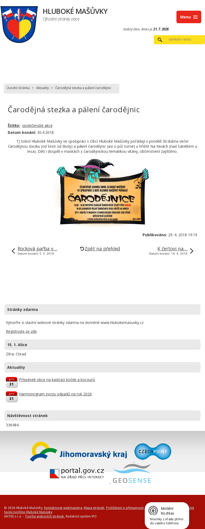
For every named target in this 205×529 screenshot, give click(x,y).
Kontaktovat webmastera (63, 508)
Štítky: (14, 125)
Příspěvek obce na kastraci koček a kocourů (57, 379)
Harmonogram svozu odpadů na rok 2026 (55, 393)
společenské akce (37, 125)
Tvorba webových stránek (44, 516)
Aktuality (42, 88)
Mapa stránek (94, 508)
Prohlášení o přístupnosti (125, 508)
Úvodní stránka (18, 88)
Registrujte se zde (21, 331)
